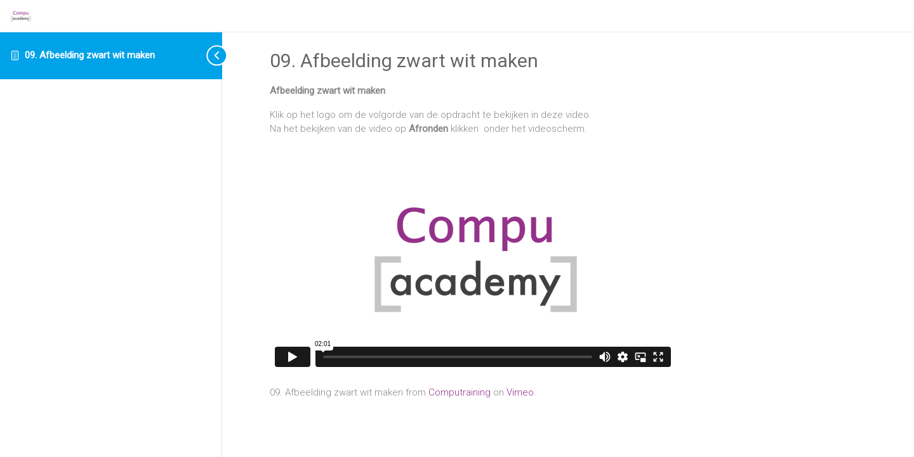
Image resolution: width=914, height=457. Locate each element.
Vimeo (520, 392)
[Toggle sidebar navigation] (206, 55)
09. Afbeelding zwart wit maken (90, 55)
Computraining (459, 392)
